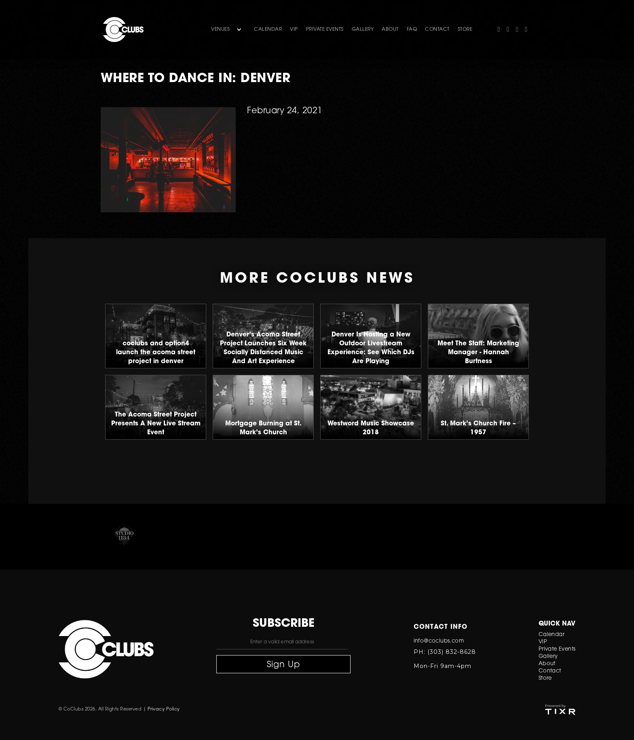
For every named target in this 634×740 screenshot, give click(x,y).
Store (545, 678)
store (465, 29)
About (547, 663)
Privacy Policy (164, 709)
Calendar (268, 29)
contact (437, 29)
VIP (294, 29)
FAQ (412, 29)
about (390, 29)
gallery (363, 29)
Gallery (548, 656)
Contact (550, 671)
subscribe (284, 624)
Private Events (325, 29)
